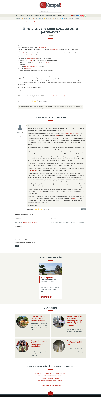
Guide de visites (29, 15)
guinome (19, 132)
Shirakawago (33, 66)
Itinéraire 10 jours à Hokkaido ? (50, 378)
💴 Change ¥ (24, 18)
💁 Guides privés (48, 18)
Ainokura (26, 66)
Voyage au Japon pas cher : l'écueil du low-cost (74, 343)
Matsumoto (30, 58)
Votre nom (18, 218)
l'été (70, 128)
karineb (23, 96)
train (32, 51)
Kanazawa (28, 68)
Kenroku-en (35, 170)
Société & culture (39, 15)
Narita (24, 53)
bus (45, 157)
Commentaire (19, 226)
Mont (76, 133)
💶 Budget (18, 18)
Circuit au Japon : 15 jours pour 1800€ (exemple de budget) (38, 318)
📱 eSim (59, 18)
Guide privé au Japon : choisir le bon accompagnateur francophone (39, 343)
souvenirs (40, 191)
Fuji (79, 133)
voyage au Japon (43, 47)
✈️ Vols (30, 18)
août (30, 53)
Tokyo (24, 74)
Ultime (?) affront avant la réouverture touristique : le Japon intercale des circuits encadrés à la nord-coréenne (75, 321)
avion (57, 135)
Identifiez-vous (26, 222)
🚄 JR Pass (40, 18)
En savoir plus (62, 395)
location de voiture (29, 55)
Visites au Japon (33, 21)
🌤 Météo (71, 18)
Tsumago (34, 62)
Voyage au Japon (20, 15)
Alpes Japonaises (53, 49)
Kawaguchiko (68, 133)
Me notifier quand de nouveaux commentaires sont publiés (32, 240)
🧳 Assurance (65, 18)
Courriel (54, 218)
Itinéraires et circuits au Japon (60, 96)
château (61, 138)
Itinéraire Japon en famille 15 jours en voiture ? (50, 383)
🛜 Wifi (54, 18)
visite (35, 58)
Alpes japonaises (47, 278)
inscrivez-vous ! (35, 222)
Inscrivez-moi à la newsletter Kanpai (25, 242)
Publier (17, 246)
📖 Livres (77, 18)
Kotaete (19, 21)
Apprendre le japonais (51, 15)
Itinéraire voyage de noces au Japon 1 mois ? (50, 385)
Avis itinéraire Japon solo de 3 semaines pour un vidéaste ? (50, 373)
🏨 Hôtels (35, 18)
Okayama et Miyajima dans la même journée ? (50, 375)
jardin (29, 170)
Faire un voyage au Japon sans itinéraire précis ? (50, 380)
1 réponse (50, 35)
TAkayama (48, 62)
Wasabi (30, 60)
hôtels (73, 198)
